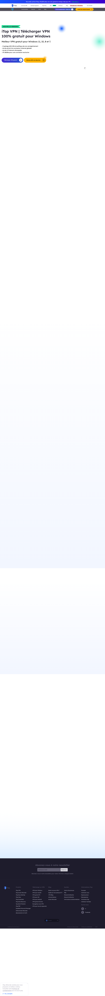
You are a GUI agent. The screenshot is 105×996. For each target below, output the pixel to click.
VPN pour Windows (37, 890)
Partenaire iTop (85, 899)
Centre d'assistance (69, 890)
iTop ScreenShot (20, 899)
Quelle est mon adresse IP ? (55, 892)
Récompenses (84, 897)
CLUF (96, 926)
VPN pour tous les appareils (39, 906)
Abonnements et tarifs (21, 913)
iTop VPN (18, 890)
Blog (45, 9)
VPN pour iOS (35, 897)
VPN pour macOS (36, 892)
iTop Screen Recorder (21, 892)
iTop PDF (18, 906)
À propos (83, 890)
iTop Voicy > (75, 2)
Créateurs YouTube (86, 901)
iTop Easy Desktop (20, 895)
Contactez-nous (85, 892)
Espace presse (85, 895)
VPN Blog (50, 895)
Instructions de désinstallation (72, 899)
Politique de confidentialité (86, 926)
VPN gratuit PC (36, 895)
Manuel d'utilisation (69, 895)
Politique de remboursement (72, 926)
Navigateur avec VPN (38, 904)
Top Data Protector (21, 904)
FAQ (65, 892)
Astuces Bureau (52, 897)
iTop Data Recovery (21, 901)
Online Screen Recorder (21, 910)
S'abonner (64, 869)
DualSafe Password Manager (23, 908)
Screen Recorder (52, 899)
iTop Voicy (18, 897)
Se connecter (89, 5)
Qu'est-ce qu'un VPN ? (53, 890)
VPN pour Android (37, 899)
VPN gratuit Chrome (37, 901)
